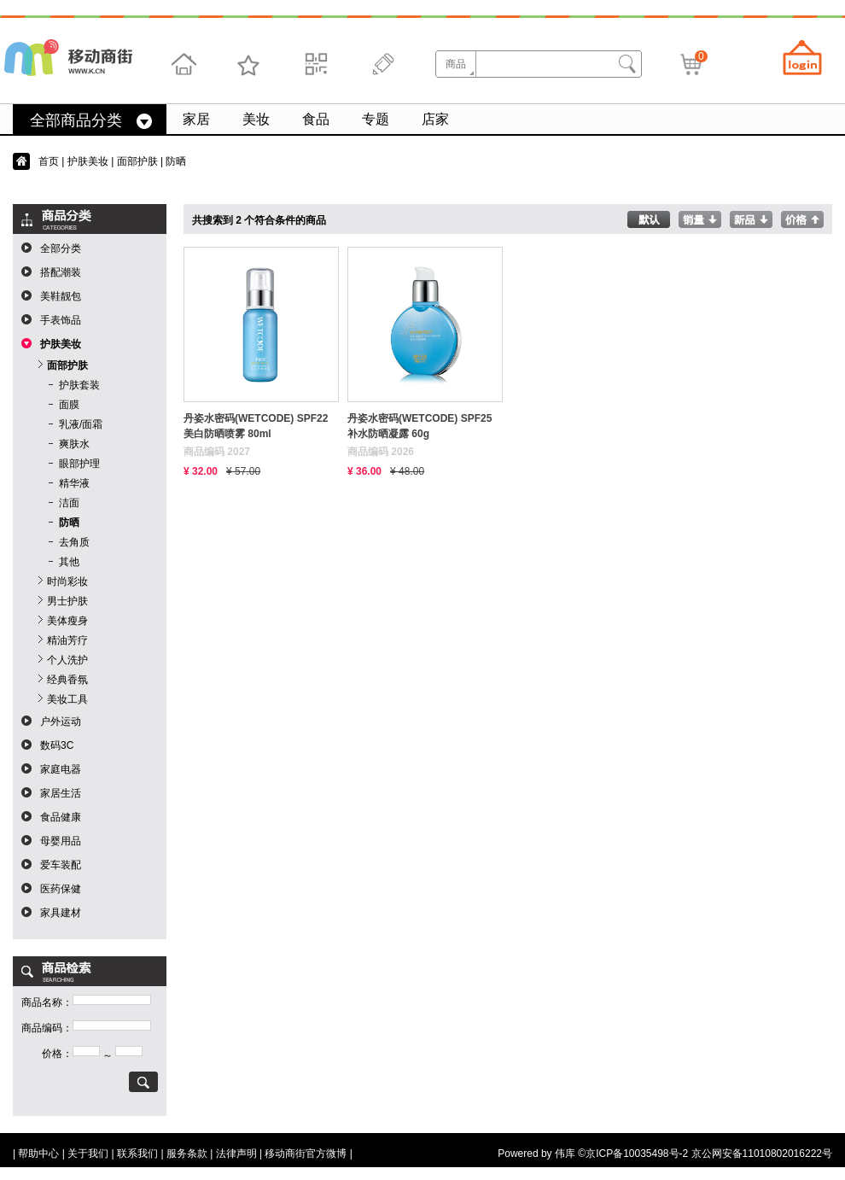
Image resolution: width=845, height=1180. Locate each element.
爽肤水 (74, 444)
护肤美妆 (87, 161)
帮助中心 (38, 1154)
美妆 (256, 119)
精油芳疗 (67, 640)
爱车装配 (60, 865)
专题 (375, 119)
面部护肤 (137, 161)
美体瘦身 (67, 621)
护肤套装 (79, 385)
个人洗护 (67, 660)
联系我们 (137, 1154)
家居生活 (60, 793)
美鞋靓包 (60, 296)
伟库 (565, 1154)
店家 (435, 119)
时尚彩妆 (67, 581)
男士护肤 (67, 601)
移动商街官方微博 (306, 1154)
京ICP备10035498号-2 (637, 1154)
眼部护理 (79, 464)
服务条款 (186, 1154)
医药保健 (60, 889)
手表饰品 (60, 320)
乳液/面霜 (80, 424)
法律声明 (236, 1154)
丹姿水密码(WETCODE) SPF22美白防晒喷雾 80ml (256, 426)
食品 (315, 119)
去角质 (74, 542)
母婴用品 (60, 841)
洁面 (69, 503)
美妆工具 (67, 699)
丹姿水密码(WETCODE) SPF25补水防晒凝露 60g (419, 426)
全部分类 (60, 248)
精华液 (74, 483)
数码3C (56, 745)
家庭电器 (60, 769)
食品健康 (60, 817)
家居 (196, 119)
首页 (48, 161)
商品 (456, 64)
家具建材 (60, 913)
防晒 (69, 523)
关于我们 (87, 1154)
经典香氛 (67, 680)
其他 (69, 562)
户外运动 (60, 721)
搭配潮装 (60, 272)
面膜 (69, 405)
